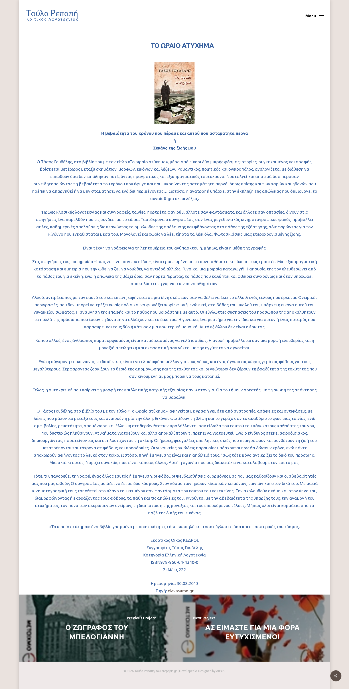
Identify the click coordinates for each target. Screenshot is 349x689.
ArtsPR (220, 671)
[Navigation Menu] (314, 15)
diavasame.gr (181, 590)
